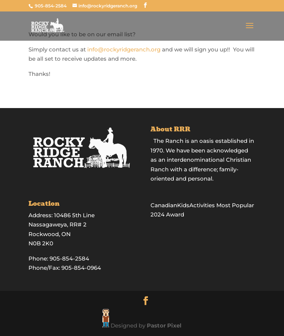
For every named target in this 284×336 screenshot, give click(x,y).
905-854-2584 (51, 6)
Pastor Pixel (164, 325)
